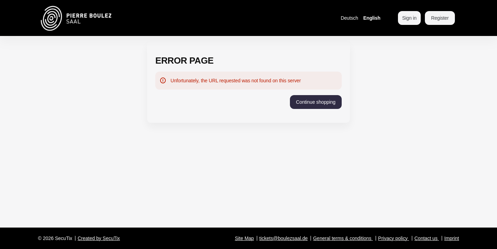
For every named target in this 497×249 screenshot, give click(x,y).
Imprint (451, 238)
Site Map (244, 238)
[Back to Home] (94, 18)
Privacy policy (393, 238)
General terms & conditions (342, 238)
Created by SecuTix (99, 238)
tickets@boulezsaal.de (283, 238)
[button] (316, 102)
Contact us (426, 238)
